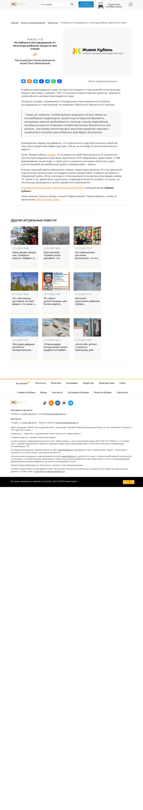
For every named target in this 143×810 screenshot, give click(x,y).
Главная (15, 22)
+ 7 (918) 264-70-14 (28, 414)
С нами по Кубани (26, 392)
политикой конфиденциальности (49, 471)
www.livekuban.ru (65, 450)
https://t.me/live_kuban (47, 199)
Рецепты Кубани (102, 392)
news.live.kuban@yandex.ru (66, 422)
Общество (53, 22)
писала (52, 154)
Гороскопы (20, 229)
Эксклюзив (23, 383)
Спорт (122, 383)
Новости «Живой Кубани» (33, 22)
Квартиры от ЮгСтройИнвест (86, 4)
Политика (56, 383)
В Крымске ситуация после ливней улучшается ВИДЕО (52, 187)
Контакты (40, 383)
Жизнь (48, 229)
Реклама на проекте (21, 410)
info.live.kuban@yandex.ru (55, 414)
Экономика (20, 275)
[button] (23, 81)
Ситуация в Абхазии (78, 392)
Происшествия (53, 275)
